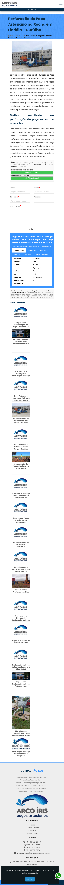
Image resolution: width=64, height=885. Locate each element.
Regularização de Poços (37, 777)
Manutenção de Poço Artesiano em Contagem (21, 466)
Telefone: (14, 197)
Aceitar (30, 879)
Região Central (19, 250)
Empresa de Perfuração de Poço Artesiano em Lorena (21, 685)
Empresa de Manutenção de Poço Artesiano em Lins (21, 325)
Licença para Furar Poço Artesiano (31, 791)
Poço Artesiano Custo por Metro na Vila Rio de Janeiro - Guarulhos (21, 399)
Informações (32, 833)
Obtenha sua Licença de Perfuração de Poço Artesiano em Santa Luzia (21, 375)
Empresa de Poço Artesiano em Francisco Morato (21, 341)
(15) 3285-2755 (33, 844)
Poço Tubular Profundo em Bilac (21, 591)
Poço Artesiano (21, 777)
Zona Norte (32, 250)
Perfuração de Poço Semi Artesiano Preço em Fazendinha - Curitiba (21, 755)
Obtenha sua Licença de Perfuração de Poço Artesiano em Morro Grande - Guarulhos (21, 620)
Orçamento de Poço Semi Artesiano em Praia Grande (21, 495)
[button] (61, 3)
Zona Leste (27, 255)
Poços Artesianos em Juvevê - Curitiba (21, 544)
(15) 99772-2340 (32, 173)
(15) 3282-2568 (33, 847)
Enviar (32, 229)
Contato (32, 830)
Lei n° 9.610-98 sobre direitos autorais (38, 297)
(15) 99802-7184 (33, 850)
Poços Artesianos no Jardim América (21, 641)
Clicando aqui (32, 178)
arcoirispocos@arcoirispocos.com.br (33, 853)
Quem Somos (33, 827)
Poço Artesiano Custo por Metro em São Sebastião (21, 569)
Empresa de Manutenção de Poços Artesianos (31, 783)
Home (32, 825)
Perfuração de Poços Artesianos (31, 780)
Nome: (13, 188)
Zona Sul (17, 255)
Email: (37, 188)
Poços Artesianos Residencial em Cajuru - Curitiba (21, 420)
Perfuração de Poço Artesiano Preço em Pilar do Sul (21, 667)
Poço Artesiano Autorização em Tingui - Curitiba (21, 447)
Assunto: (38, 197)
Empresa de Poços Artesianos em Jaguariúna (21, 520)
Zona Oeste (43, 250)
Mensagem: (15, 206)
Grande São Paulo (41, 255)
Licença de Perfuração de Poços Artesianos (31, 788)
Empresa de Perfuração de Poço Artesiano (31, 785)
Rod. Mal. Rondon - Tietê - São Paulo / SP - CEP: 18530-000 (33, 863)
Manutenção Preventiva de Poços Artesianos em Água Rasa (21, 734)
